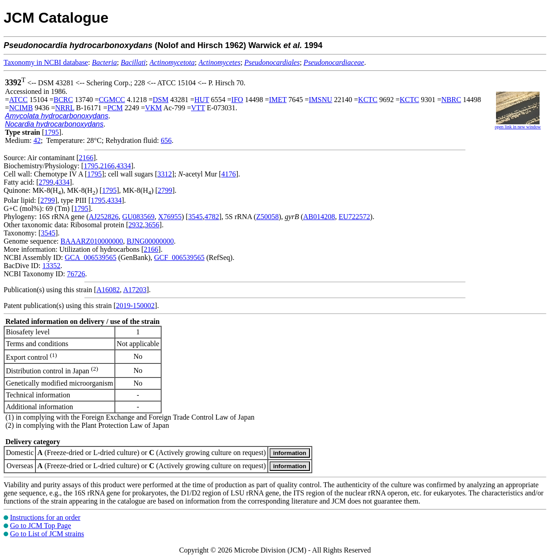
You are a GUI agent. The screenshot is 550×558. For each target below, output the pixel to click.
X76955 (170, 216)
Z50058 (267, 216)
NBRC (452, 99)
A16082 (108, 290)
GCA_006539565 (91, 257)
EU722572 (354, 216)
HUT (201, 99)
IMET (278, 99)
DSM (161, 99)
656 (166, 140)
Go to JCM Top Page (40, 525)
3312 (164, 174)
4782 (212, 216)
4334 (123, 166)
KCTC (368, 99)
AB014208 (319, 216)
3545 (195, 216)
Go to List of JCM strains (47, 534)
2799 (46, 182)
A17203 (135, 290)
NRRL (64, 108)
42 (37, 140)
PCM (115, 108)
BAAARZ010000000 (91, 241)
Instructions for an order (45, 517)
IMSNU (321, 99)
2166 (86, 158)
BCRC (63, 99)
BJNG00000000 (150, 241)
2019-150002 (135, 305)
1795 (51, 132)
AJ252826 (104, 216)
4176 (228, 174)
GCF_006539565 (179, 257)
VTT (198, 108)
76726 (76, 274)
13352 (51, 265)
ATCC (18, 99)
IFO (237, 99)
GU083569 (138, 216)
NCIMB (21, 108)
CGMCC (112, 99)
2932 (135, 225)
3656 (152, 225)
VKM (153, 108)
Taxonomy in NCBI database (46, 62)
